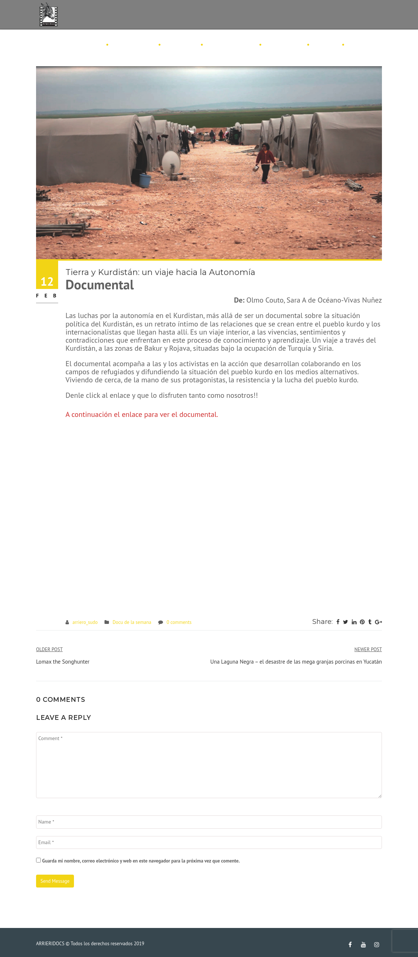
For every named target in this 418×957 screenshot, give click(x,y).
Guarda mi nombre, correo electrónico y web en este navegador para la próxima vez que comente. (141, 861)
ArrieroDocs (80, 44)
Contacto (364, 44)
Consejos (180, 44)
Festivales (284, 44)
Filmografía (133, 44)
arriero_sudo (85, 622)
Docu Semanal (231, 44)
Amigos (325, 44)
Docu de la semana (132, 622)
